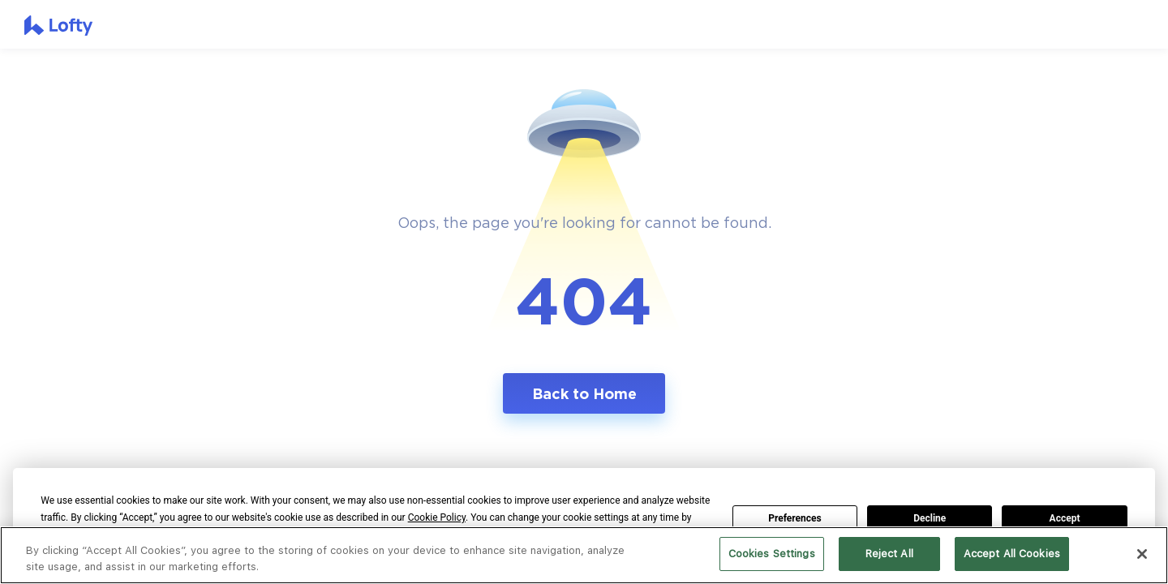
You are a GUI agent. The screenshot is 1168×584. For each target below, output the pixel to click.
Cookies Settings (771, 554)
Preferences (795, 518)
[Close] (1142, 554)
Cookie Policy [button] (437, 517)
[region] (584, 555)
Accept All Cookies (1012, 554)
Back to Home (584, 393)
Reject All (889, 554)
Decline (929, 518)
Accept (1065, 518)
